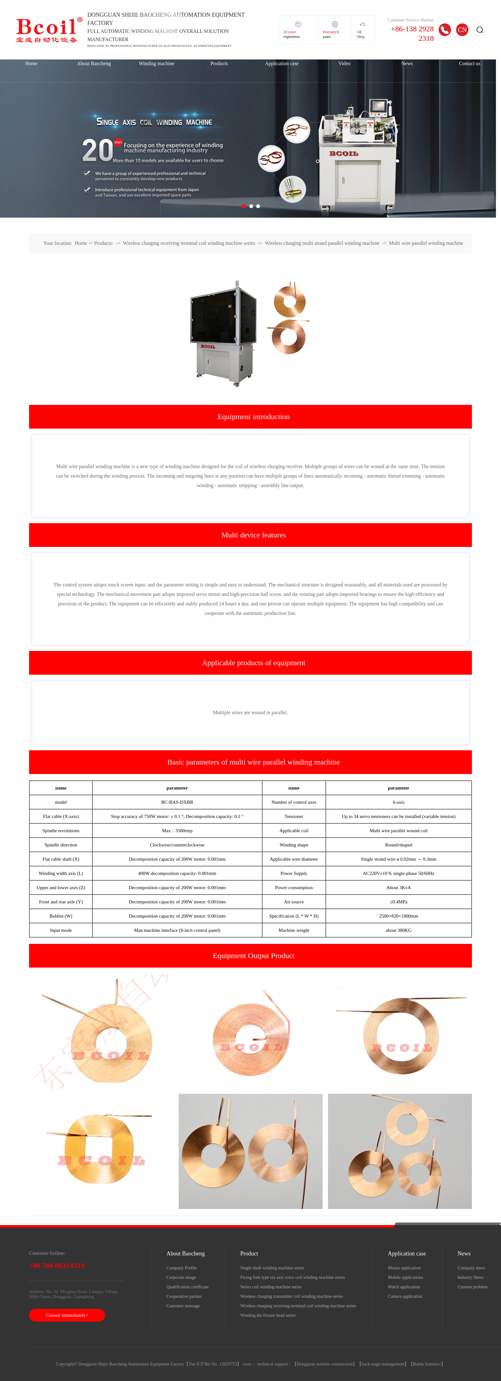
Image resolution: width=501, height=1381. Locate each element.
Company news (471, 1268)
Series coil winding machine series (271, 1287)
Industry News (471, 1277)
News (407, 63)
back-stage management (383, 1364)
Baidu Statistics (427, 1364)
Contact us (469, 63)
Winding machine (157, 63)
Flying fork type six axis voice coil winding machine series (292, 1277)
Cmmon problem (473, 1287)
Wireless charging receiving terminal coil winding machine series (189, 243)
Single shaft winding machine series (272, 1268)
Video (344, 63)
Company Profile (181, 1268)
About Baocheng (94, 63)
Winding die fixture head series (268, 1315)
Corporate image (181, 1277)
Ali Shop (361, 34)
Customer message (183, 1306)
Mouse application (404, 1268)
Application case (282, 63)
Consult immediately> (67, 1315)
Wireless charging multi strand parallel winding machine (322, 243)
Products (219, 63)
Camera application (405, 1296)
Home (31, 63)
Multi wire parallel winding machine (426, 243)
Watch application (404, 1287)
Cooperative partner (184, 1296)
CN (462, 29)
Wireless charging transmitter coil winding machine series (291, 1296)
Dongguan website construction (325, 1364)
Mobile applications (405, 1277)
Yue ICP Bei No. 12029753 (213, 1364)
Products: (103, 243)
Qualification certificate (187, 1287)
